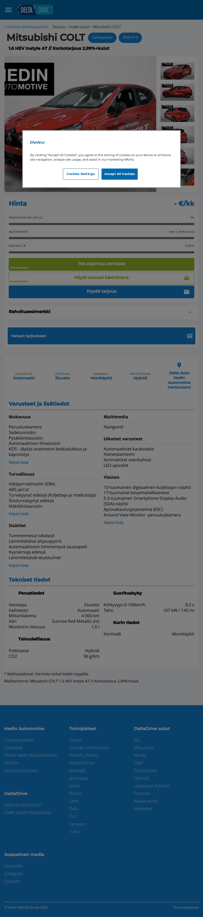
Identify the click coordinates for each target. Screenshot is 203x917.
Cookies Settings (81, 174)
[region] (101, 159)
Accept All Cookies (119, 174)
